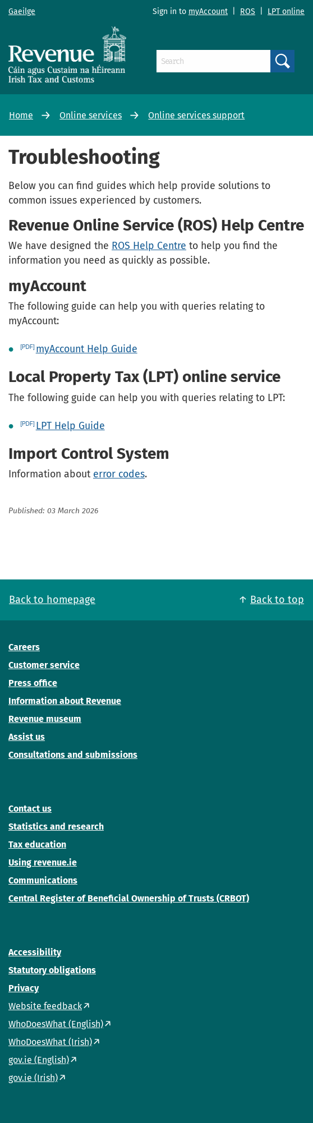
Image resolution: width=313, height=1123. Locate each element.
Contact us (30, 808)
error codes (119, 474)
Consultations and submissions (72, 754)
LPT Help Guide (70, 426)
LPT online (286, 11)
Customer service (44, 665)
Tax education (37, 844)
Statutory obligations (52, 970)
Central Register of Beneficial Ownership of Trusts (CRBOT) (128, 898)
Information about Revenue (64, 701)
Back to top (277, 599)
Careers (24, 647)
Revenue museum (44, 719)
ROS (247, 11)
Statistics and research (56, 826)
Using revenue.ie (42, 862)
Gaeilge (21, 11)
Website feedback (45, 1006)
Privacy (23, 988)
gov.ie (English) (38, 1060)
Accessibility (34, 952)
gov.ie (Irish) (33, 1078)
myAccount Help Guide (86, 349)
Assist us (26, 736)
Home (21, 115)
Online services (90, 115)
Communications (42, 880)
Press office (32, 683)
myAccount (208, 11)
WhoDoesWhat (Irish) (50, 1042)
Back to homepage (52, 599)
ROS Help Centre (149, 246)
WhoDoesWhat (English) (55, 1024)
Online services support (196, 115)
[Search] (213, 61)
